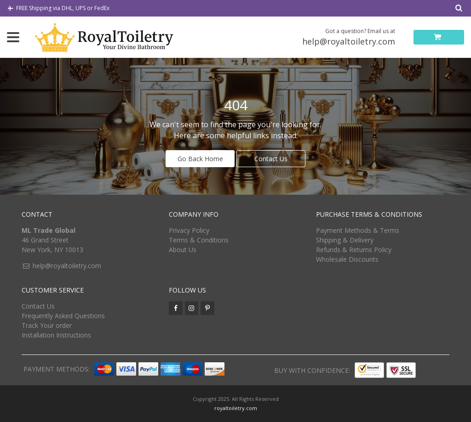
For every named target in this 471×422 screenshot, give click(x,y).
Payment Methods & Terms (357, 230)
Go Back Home (200, 158)
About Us (182, 249)
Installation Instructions (56, 335)
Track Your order (47, 325)
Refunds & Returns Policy (353, 249)
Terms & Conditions (199, 240)
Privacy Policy (189, 230)
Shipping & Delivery (344, 240)
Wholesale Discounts (347, 259)
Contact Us (270, 158)
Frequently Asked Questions (63, 315)
